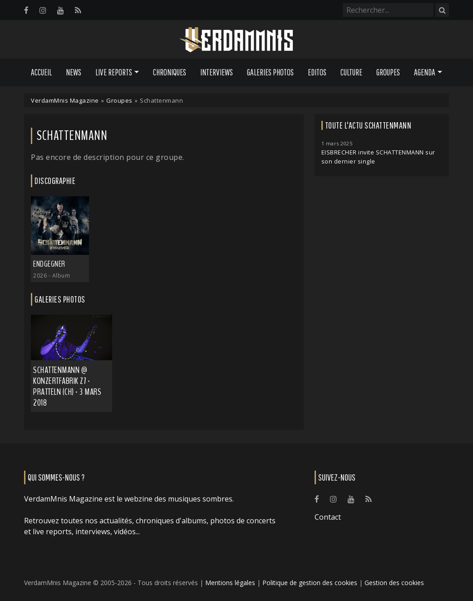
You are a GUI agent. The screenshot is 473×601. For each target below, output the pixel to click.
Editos (317, 72)
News (73, 72)
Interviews (216, 72)
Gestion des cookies (394, 582)
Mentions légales (230, 582)
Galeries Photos (270, 72)
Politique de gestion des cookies (309, 582)
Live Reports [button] (113, 72)
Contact (328, 517)
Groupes (388, 72)
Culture (351, 72)
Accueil (41, 72)
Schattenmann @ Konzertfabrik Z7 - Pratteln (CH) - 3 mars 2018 (67, 386)
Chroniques (169, 72)
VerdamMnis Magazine (65, 100)
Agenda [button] (424, 72)
